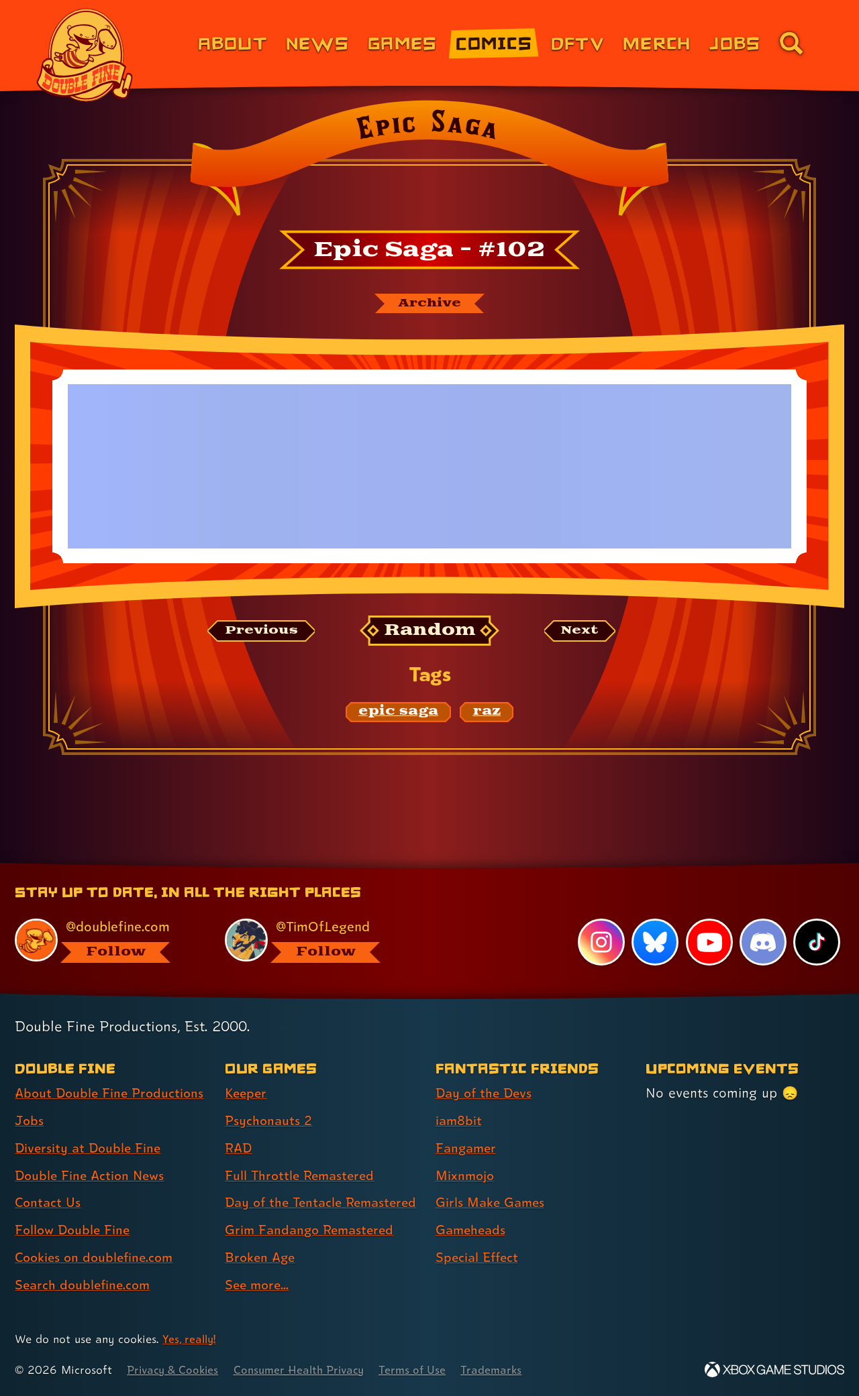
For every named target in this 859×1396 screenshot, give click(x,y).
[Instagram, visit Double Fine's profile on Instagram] (600, 918)
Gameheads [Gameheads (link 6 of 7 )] (472, 1206)
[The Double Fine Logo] (85, 55)
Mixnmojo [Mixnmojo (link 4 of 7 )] (466, 1151)
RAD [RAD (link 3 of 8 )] (239, 1124)
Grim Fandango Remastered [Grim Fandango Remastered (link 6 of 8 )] (313, 1230)
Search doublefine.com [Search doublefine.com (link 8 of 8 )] (85, 1261)
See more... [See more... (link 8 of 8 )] (258, 1285)
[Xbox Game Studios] (774, 1369)
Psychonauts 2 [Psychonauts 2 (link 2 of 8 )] (269, 1097)
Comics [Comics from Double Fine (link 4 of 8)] (494, 43)
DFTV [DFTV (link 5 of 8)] (577, 43)
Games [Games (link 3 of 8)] (402, 43)
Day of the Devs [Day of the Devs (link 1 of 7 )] (486, 1069)
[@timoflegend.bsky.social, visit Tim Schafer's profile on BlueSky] (315, 917)
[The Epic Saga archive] (429, 304)
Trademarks (504, 1369)
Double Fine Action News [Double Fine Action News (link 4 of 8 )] (92, 1151)
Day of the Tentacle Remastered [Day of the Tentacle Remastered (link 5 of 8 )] (286, 1190)
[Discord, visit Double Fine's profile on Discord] (762, 918)
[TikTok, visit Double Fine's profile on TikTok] (816, 918)
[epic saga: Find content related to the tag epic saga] (398, 713)
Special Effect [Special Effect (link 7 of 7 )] (479, 1234)
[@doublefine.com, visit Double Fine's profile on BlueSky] (105, 917)
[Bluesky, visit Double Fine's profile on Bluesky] (654, 918)
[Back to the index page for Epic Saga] (429, 162)
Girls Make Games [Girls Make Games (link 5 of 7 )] (492, 1179)
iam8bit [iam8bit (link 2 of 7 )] (459, 1097)
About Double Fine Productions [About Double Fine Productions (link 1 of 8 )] (112, 1069)
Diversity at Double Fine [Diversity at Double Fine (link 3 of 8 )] (90, 1124)
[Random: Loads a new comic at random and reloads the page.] (430, 632)
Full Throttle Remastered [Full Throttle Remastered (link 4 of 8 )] (302, 1151)
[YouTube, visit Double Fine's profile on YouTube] (708, 918)
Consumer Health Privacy (306, 1369)
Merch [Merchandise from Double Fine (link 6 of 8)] (657, 43)
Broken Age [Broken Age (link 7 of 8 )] (261, 1257)
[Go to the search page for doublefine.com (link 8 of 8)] (791, 43)
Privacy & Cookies (175, 1369)
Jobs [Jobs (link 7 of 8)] (734, 43)
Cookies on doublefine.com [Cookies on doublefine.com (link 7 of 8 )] (97, 1234)
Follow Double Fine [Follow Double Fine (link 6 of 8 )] (74, 1206)
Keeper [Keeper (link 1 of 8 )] (247, 1069)
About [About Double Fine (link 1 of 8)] (232, 43)
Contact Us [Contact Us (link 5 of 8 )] (49, 1179)
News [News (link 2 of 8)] (317, 43)
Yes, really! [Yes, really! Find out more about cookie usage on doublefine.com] (190, 1339)
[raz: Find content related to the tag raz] (486, 713)
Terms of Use (424, 1369)
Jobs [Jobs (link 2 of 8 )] (30, 1097)
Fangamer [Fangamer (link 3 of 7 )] (467, 1124)
